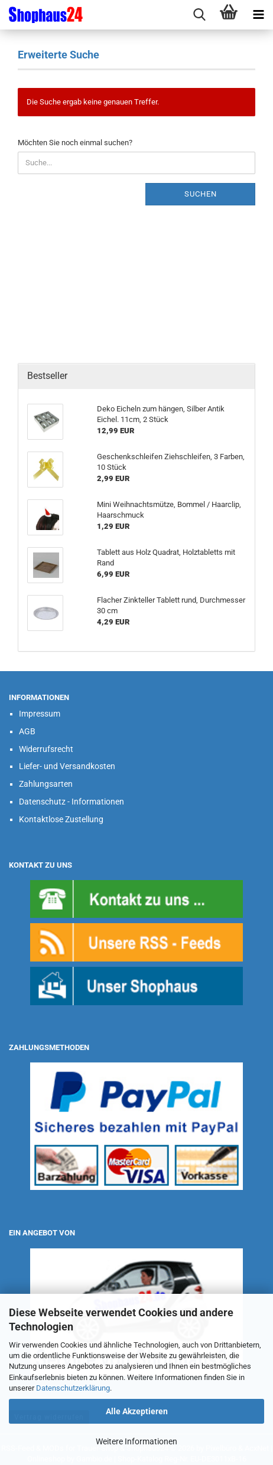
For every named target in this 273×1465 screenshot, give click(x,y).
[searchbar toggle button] (199, 15)
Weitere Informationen (136, 1441)
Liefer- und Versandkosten (67, 766)
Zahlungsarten (46, 784)
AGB (27, 731)
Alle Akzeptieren (137, 1411)
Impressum (39, 713)
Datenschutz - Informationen (71, 801)
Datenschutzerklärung (73, 1388)
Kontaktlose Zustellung (61, 819)
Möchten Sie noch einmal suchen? (75, 142)
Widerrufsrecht (46, 749)
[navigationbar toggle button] (258, 15)
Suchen (200, 193)
